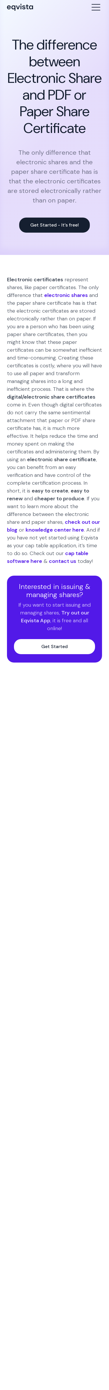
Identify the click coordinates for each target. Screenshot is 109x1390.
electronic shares (66, 295)
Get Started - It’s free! (54, 225)
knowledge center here (55, 529)
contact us (62, 561)
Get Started (54, 646)
